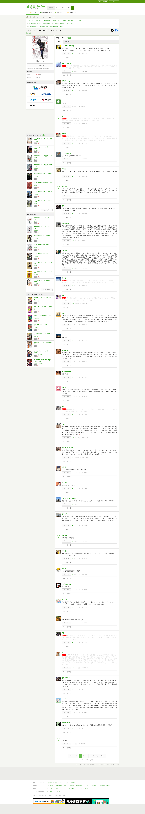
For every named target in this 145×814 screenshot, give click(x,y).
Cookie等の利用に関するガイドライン (79, 777)
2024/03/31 (84, 90)
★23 (73, 668)
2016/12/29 (84, 728)
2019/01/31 (84, 488)
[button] (72, 8)
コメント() (77, 53)
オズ (63, 206)
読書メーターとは (52, 774)
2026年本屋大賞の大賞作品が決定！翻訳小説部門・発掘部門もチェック (46, 26)
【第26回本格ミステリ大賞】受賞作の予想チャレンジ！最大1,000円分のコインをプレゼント (51, 23)
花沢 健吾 (32, 17)
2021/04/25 (84, 176)
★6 (72, 196)
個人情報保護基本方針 (61, 777)
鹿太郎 (64, 169)
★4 (72, 285)
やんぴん (64, 535)
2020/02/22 (84, 377)
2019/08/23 (85, 437)
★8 (72, 90)
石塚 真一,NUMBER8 (38, 363)
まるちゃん (65, 600)
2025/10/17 (84, 53)
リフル (64, 334)
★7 (72, 143)
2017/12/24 (84, 558)
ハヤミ (64, 738)
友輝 (63, 295)
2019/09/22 (84, 414)
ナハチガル (65, 223)
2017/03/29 (84, 689)
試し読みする (40, 65)
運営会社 (50, 777)
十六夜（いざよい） (68, 447)
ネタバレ (67, 41)
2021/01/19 (85, 303)
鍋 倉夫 (35, 343)
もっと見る (46, 210)
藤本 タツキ (36, 309)
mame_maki (66, 722)
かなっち (64, 186)
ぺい (63, 652)
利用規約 (73, 774)
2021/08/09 (84, 159)
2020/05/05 (84, 361)
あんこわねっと (66, 63)
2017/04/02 (85, 668)
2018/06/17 (84, 541)
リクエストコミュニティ (83, 780)
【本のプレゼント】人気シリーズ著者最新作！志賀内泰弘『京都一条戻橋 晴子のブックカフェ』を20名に (54, 20)
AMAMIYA (65, 350)
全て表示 (59, 41)
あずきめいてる (66, 584)
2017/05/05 (84, 623)
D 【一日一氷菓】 (67, 371)
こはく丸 (64, 514)
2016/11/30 (82, 744)
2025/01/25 (84, 71)
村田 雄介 (36, 327)
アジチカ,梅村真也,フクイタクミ (41, 354)
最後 (102, 756)
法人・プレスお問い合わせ (67, 780)
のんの (64, 278)
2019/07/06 (85, 457)
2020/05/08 (84, 340)
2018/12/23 (84, 525)
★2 (72, 53)
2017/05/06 (84, 607)
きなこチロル (66, 678)
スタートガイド (64, 774)
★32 (73, 437)
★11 (73, 240)
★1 (72, 123)
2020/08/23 (84, 324)
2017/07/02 (84, 589)
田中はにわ (65, 551)
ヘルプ (50, 780)
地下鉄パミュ (66, 81)
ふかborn (65, 250)
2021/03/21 (84, 285)
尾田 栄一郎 (36, 301)
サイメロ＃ (65, 483)
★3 (72, 71)
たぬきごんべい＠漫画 (69, 498)
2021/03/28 (84, 196)
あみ (63, 313)
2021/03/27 (84, 213)
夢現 (63, 406)
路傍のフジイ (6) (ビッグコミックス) (43, 342)
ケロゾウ (64, 568)
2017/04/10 (84, 642)
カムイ (64, 424)
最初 (71, 756)
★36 (73, 303)
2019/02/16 (84, 472)
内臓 (63, 633)
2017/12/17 (84, 574)
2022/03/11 (84, 143)
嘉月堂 (64, 133)
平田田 (64, 467)
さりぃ (64, 387)
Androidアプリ (52, 783)
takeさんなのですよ (68, 46)
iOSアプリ (61, 783)
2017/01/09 (84, 712)
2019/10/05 (84, 396)
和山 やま (36, 336)
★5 (72, 213)
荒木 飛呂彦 (36, 318)
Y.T (63, 100)
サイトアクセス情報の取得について (101, 777)
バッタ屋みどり (66, 153)
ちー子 (64, 699)
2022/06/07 (84, 123)
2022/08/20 (82, 106)
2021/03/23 (84, 268)
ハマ (63, 617)
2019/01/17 (84, 504)
